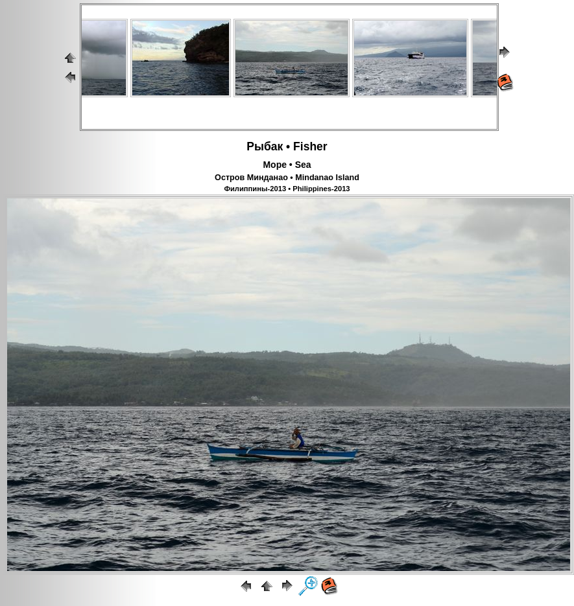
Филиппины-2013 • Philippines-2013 (287, 188)
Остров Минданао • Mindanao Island (287, 177)
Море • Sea (287, 164)
